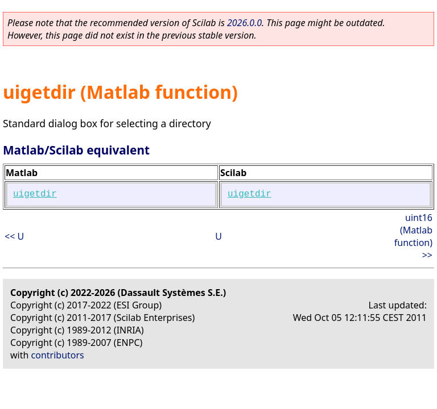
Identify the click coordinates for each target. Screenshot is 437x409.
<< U (14, 236)
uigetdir (35, 194)
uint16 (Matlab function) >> (413, 236)
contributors (57, 355)
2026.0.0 (244, 22)
